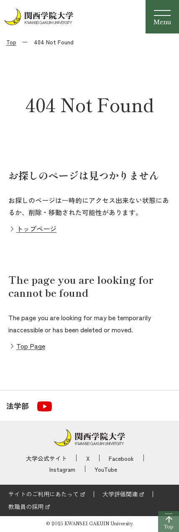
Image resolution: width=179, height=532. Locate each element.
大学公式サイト (46, 458)
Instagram (62, 469)
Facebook (121, 458)
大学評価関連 (120, 494)
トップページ (36, 229)
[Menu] (162, 16)
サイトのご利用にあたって (43, 494)
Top (11, 42)
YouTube (106, 469)
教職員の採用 (25, 506)
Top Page (30, 346)
